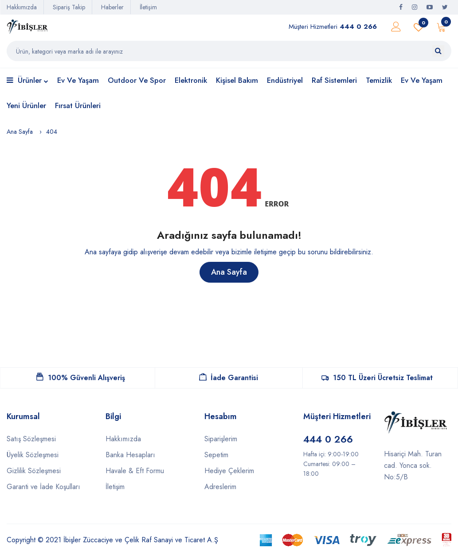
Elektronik (191, 80)
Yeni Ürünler (26, 105)
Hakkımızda (22, 7)
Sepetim (216, 455)
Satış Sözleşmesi (31, 439)
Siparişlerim (220, 439)
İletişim (148, 7)
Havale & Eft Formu (135, 471)
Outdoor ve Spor (137, 80)
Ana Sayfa (20, 131)
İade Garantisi (228, 378)
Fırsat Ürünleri (78, 105)
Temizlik (379, 80)
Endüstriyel (285, 80)
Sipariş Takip (69, 7)
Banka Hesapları (130, 455)
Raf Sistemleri (334, 80)
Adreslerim (220, 487)
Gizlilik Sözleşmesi (34, 471)
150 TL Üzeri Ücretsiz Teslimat (377, 378)
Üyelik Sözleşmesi (33, 455)
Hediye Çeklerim (229, 471)
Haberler (112, 7)
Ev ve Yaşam (78, 80)
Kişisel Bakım (237, 80)
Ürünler (27, 81)
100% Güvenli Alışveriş (80, 378)
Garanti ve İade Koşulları (43, 487)
